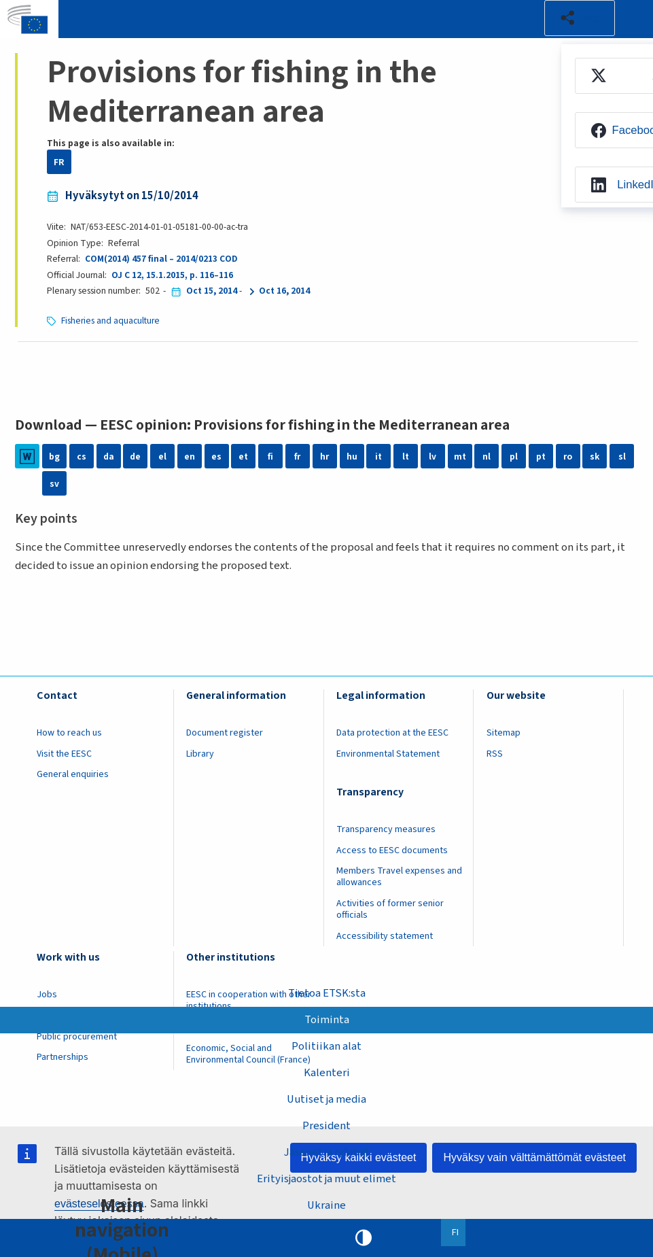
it (378, 456)
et (243, 456)
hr (324, 456)
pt (541, 456)
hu (352, 456)
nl (486, 456)
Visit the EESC (64, 754)
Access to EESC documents (392, 850)
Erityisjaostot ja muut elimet (326, 1179)
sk (594, 456)
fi (270, 456)
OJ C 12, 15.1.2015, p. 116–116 (172, 275)
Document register (224, 733)
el (162, 456)
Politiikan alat (326, 1045)
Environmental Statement (388, 754)
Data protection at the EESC (392, 733)
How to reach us (69, 733)
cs (81, 456)
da (108, 456)
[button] (579, 18)
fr (297, 456)
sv (54, 483)
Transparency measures (386, 829)
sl (622, 456)
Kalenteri (327, 1073)
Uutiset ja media (327, 1099)
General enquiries (73, 774)
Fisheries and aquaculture (110, 320)
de (135, 456)
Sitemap (503, 733)
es (216, 456)
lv (432, 456)
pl (514, 456)
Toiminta (326, 1019)
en (189, 456)
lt (405, 456)
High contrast (363, 1238)
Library (200, 754)
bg (54, 456)
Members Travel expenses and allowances (399, 876)
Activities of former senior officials (390, 909)
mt (460, 456)
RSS (495, 754)
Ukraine (327, 1205)
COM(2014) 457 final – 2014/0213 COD (161, 258)
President (326, 1126)
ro (567, 456)
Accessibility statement (384, 936)
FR (59, 162)
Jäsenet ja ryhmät (327, 1152)
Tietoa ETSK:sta (327, 992)
